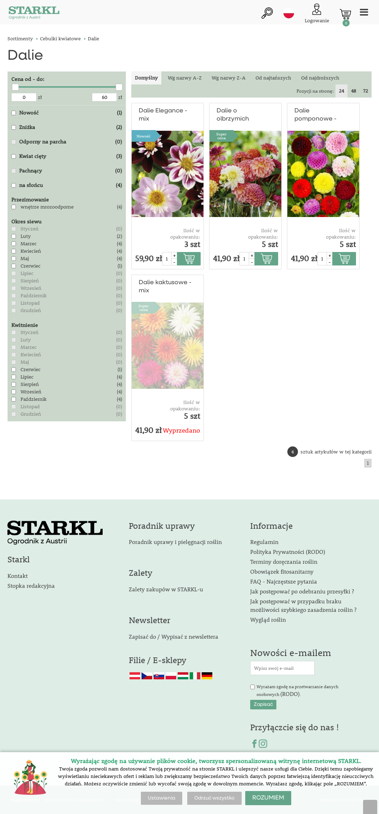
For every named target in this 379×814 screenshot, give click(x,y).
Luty (26, 236)
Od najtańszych (273, 78)
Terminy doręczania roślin (283, 561)
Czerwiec (31, 266)
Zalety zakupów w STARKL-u (166, 589)
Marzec (29, 243)
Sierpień (30, 280)
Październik (34, 295)
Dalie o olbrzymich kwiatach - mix (238, 115)
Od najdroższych (320, 78)
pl (288, 13)
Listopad (30, 303)
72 (365, 91)
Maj (25, 258)
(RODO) (290, 693)
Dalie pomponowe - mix (315, 115)
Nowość (143, 136)
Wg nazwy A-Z (185, 78)
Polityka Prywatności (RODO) (287, 551)
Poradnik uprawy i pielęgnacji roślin (175, 541)
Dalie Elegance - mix (163, 115)
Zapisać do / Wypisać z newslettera (173, 636)
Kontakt (17, 575)
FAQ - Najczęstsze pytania (283, 581)
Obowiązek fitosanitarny (282, 571)
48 (353, 91)
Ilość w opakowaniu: (185, 233)
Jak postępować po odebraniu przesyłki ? (302, 591)
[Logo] (34, 14)
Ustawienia (161, 798)
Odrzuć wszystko (214, 798)
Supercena (221, 136)
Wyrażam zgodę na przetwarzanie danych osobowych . (297, 690)
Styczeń (30, 229)
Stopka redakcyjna (31, 585)
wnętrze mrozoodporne (47, 207)
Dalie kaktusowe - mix (165, 287)
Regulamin (264, 541)
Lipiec (27, 273)
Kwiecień (31, 251)
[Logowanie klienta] (317, 14)
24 (341, 91)
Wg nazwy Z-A (229, 78)
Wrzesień (31, 288)
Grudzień (31, 310)
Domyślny (146, 78)
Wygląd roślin (268, 619)
